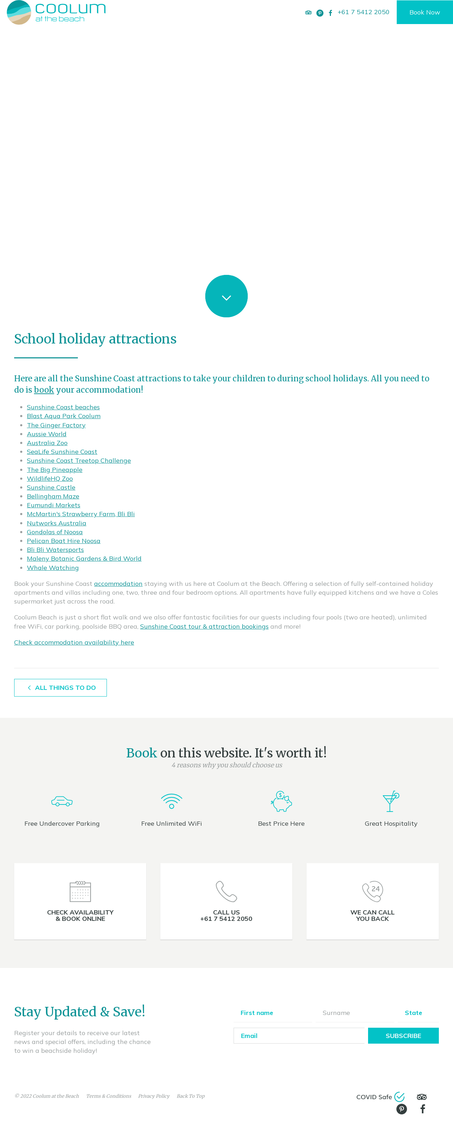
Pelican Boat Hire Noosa (64, 541)
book (44, 390)
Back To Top (191, 1096)
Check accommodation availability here (74, 642)
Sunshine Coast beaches (63, 407)
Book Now (424, 12)
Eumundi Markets (53, 505)
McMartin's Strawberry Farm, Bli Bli (81, 514)
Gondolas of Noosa (55, 532)
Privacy (154, 1096)
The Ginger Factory (56, 425)
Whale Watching (53, 568)
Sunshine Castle (51, 487)
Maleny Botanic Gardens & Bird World (84, 558)
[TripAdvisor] (308, 12)
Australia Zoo (47, 443)
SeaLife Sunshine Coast (62, 452)
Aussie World (47, 434)
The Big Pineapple (54, 470)
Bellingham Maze (53, 496)
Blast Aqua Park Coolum (64, 416)
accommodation (118, 583)
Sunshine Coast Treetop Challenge (79, 460)
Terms (108, 1096)
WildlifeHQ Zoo (50, 478)
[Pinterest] (319, 12)
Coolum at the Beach (56, 1096)
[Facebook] (330, 12)
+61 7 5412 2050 (364, 12)
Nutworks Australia (56, 523)
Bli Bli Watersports (55, 550)
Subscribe (403, 1036)
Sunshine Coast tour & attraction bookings (204, 626)
